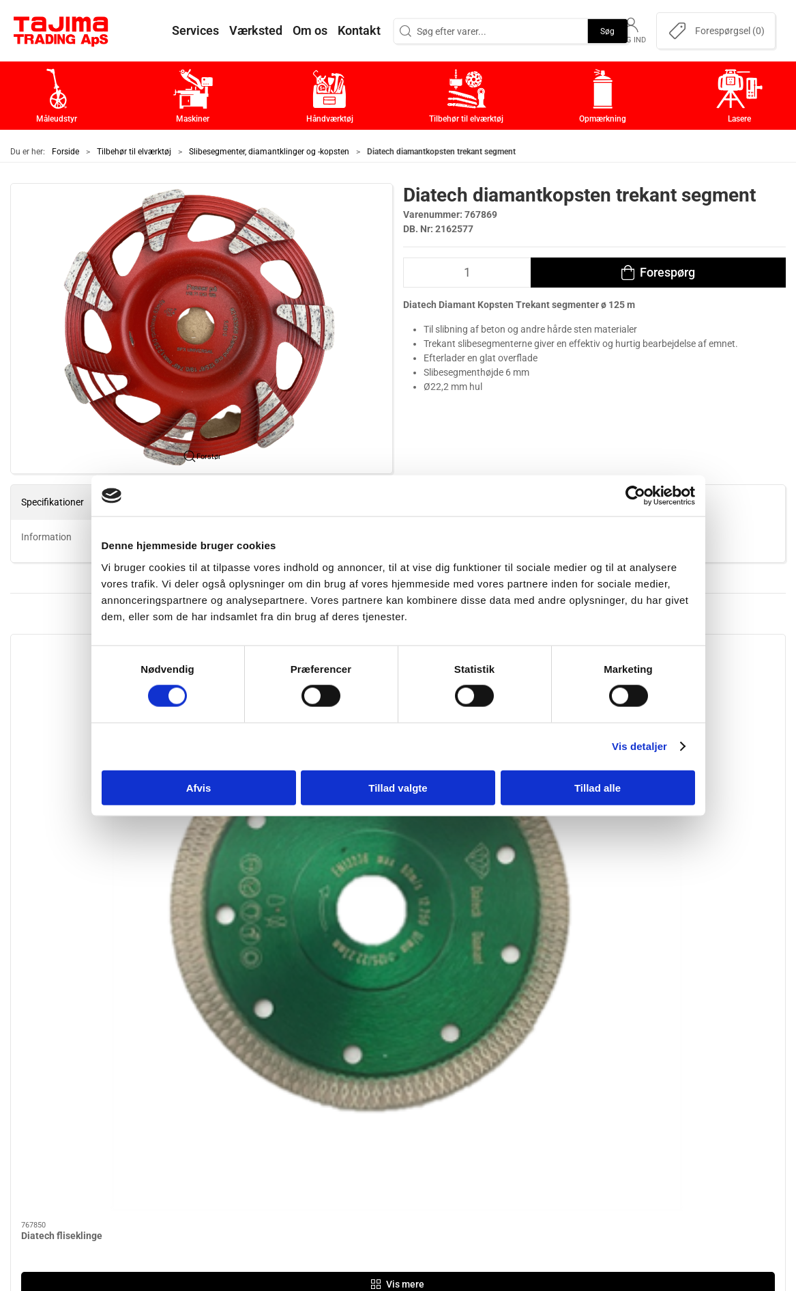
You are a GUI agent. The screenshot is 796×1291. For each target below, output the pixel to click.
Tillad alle (597, 787)
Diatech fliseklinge (61, 793)
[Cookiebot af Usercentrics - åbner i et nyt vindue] (635, 496)
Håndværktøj (326, 1080)
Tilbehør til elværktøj (134, 151)
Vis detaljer (639, 746)
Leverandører (587, 1102)
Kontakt (572, 1059)
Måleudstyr (323, 1038)
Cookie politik (586, 1165)
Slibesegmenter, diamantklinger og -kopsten (269, 151)
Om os (569, 1038)
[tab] (380, 889)
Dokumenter (584, 1123)
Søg (607, 31)
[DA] (61, 30)
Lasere (312, 1144)
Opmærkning (327, 1123)
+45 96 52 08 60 (184, 1119)
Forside (65, 151)
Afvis (198, 787)
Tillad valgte (397, 787)
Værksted (577, 1080)
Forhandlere (584, 1144)
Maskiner (318, 1059)
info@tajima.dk (182, 1133)
